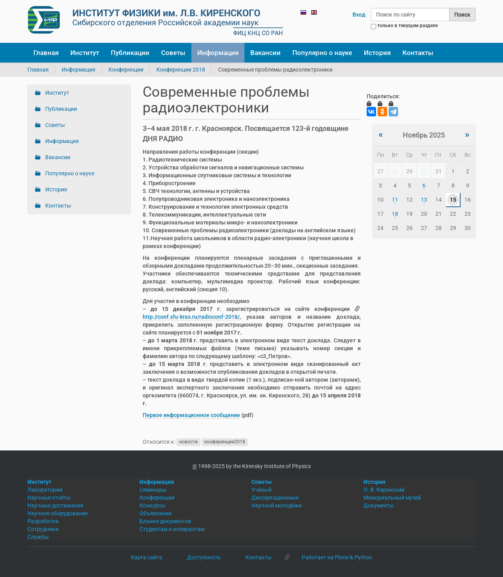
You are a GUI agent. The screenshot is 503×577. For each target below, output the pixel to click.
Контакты (417, 53)
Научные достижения (55, 505)
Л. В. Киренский (383, 490)
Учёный (262, 490)
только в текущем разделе (407, 25)
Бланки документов (165, 521)
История (377, 53)
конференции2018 (224, 442)
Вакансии (265, 53)
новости (188, 442)
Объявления (156, 513)
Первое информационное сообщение (191, 415)
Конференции (125, 69)
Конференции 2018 (180, 69)
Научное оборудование (58, 513)
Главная (46, 53)
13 (424, 200)
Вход (358, 14)
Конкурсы (152, 505)
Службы (38, 537)
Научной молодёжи (277, 505)
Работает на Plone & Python (337, 557)
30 (424, 171)
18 (395, 214)
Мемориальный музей (392, 497)
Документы (378, 505)
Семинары (153, 490)
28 (395, 171)
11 (395, 200)
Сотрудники (43, 529)
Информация (218, 53)
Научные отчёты (49, 497)
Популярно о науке (322, 53)
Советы (173, 53)
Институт (84, 53)
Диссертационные (275, 497)
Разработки (43, 521)
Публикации (130, 53)
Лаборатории (45, 490)
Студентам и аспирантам (172, 529)
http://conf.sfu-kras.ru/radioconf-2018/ (191, 317)
